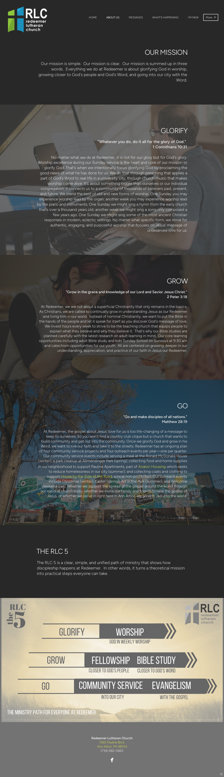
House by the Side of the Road (86, 476)
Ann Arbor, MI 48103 (112, 746)
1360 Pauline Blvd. (112, 742)
